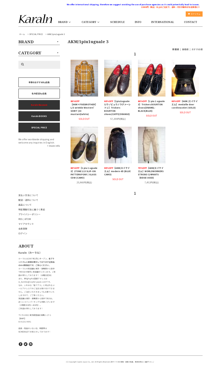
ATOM (28, 219)
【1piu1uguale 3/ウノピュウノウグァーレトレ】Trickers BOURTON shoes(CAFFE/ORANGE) (117, 108)
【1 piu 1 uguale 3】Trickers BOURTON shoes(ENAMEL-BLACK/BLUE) (151, 106)
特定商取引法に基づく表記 (31, 209)
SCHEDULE (117, 22)
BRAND (65, 22)
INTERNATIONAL (162, 22)
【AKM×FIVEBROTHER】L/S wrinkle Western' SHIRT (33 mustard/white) (84, 108)
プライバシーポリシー (29, 214)
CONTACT (190, 22)
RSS (20, 219)
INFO (138, 22)
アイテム (193, 13)
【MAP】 (22, 318)
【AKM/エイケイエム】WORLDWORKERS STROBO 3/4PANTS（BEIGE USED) (151, 172)
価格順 (185, 49)
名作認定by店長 (39, 93)
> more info (53, 145)
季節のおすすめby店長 (39, 82)
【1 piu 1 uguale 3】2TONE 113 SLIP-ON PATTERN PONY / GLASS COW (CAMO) (84, 172)
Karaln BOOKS (39, 116)
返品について (25, 204)
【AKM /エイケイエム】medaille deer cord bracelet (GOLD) (185, 104)
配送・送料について (28, 199)
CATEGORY (91, 22)
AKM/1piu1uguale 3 (56, 34)
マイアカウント (26, 223)
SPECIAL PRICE (36, 34)
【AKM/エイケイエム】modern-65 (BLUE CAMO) (117, 171)
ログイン (22, 233)
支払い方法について (28, 195)
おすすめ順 (197, 49)
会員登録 (22, 228)
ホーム (22, 34)
